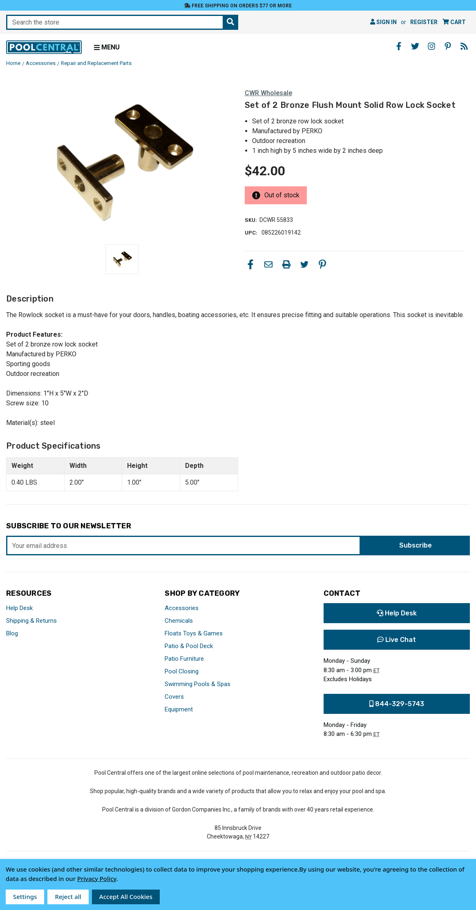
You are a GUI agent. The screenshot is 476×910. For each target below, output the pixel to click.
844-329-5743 (396, 704)
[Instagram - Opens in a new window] (431, 46)
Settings (25, 896)
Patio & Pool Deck (189, 646)
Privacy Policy (96, 878)
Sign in (383, 22)
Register (424, 22)
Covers (174, 696)
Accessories (182, 608)
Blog (12, 633)
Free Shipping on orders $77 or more (238, 6)
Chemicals (179, 620)
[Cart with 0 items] (454, 22)
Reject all (68, 896)
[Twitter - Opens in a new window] (415, 46)
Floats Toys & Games (194, 633)
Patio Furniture (184, 658)
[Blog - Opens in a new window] (464, 46)
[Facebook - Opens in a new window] (398, 46)
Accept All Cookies (125, 896)
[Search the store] (230, 22)
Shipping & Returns (31, 620)
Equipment (179, 709)
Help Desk (19, 608)
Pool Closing (182, 671)
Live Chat (396, 640)
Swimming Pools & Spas (197, 684)
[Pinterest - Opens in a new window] (448, 46)
